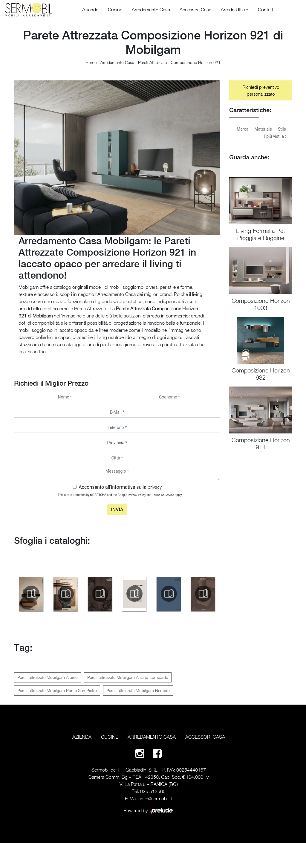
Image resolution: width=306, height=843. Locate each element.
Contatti (266, 9)
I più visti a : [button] (275, 136)
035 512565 (153, 791)
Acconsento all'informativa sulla (120, 487)
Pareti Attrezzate (152, 62)
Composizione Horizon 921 (196, 62)
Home (91, 62)
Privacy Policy (137, 495)
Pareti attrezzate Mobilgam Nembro (138, 690)
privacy (155, 487)
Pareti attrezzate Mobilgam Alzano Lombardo (127, 677)
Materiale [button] (263, 129)
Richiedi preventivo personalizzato (260, 90)
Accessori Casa (195, 9)
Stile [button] (282, 129)
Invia (117, 509)
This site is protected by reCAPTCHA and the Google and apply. (120, 495)
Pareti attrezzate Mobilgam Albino (47, 677)
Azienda (90, 9)
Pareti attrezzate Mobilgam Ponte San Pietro (57, 690)
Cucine (115, 9)
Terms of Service (163, 495)
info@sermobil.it (156, 798)
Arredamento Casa (151, 9)
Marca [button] (242, 129)
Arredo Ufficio (234, 9)
